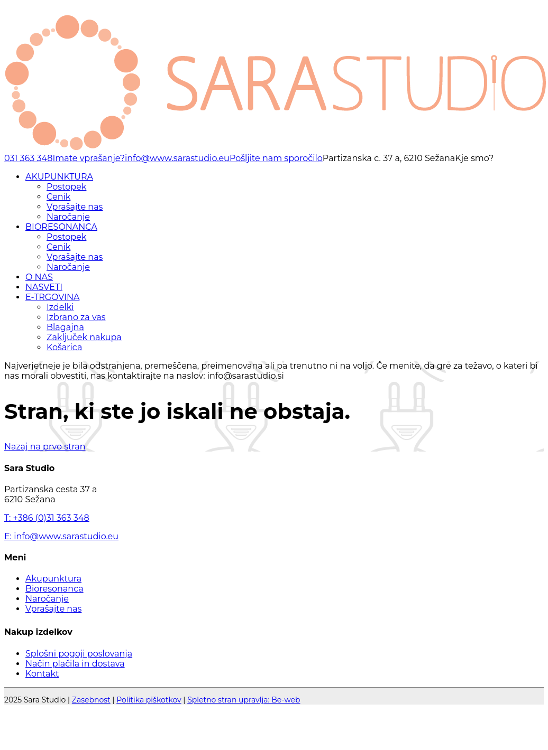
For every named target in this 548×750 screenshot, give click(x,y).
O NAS (39, 277)
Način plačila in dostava (75, 664)
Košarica (64, 347)
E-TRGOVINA (52, 297)
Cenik (58, 197)
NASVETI (43, 287)
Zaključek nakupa (84, 337)
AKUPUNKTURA (59, 177)
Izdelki (60, 307)
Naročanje (68, 217)
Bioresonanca (54, 589)
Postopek (66, 187)
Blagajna (65, 327)
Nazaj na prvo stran (45, 447)
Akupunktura (53, 579)
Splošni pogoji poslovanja (78, 654)
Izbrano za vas (76, 317)
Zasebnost (91, 700)
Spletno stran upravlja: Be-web (243, 700)
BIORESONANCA (61, 227)
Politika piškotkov (148, 700)
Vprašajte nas (75, 207)
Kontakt (42, 674)
